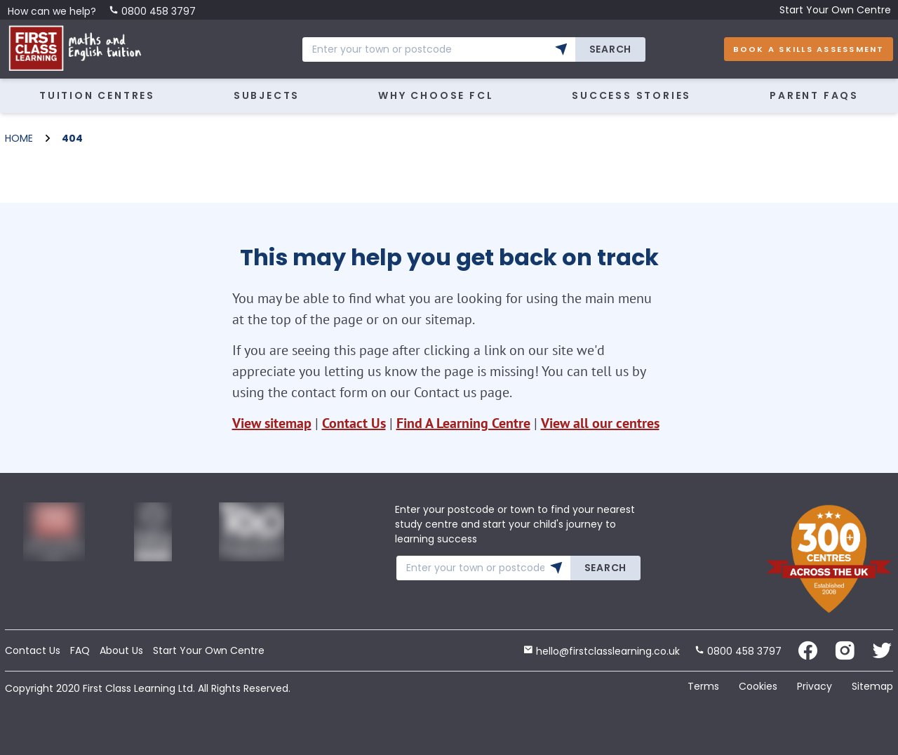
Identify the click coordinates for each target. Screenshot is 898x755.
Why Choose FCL (435, 95)
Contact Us (354, 423)
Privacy (814, 686)
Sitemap (872, 686)
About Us (121, 650)
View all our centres (600, 423)
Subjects (267, 95)
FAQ (80, 650)
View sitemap (271, 423)
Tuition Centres (97, 95)
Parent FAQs (814, 95)
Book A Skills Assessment (809, 49)
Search (610, 49)
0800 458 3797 (152, 11)
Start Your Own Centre (835, 10)
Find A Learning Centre (463, 423)
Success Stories (631, 95)
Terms (703, 686)
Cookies (758, 686)
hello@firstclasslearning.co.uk (601, 651)
